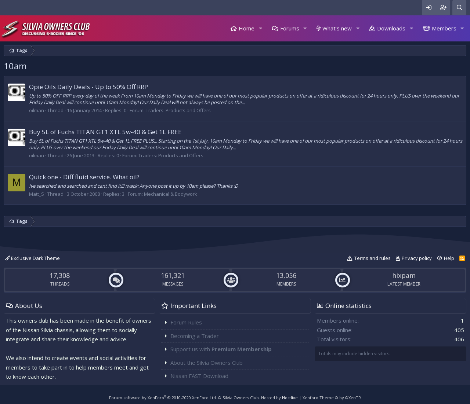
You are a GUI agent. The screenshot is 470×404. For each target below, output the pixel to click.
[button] (260, 28)
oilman (36, 110)
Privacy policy (417, 258)
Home (246, 28)
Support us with (221, 349)
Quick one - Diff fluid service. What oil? (84, 177)
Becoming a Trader (194, 335)
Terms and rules (372, 258)
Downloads (391, 28)
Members (444, 28)
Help (449, 258)
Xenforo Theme (332, 397)
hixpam (404, 275)
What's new (337, 28)
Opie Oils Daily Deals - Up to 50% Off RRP (88, 86)
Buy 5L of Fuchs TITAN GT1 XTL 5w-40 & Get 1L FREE (105, 132)
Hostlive (290, 397)
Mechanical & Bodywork (170, 194)
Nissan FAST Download (199, 375)
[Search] (459, 7)
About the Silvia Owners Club (206, 362)
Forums (289, 28)
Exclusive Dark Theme (32, 258)
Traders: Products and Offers (178, 110)
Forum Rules (186, 322)
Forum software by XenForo (163, 397)
